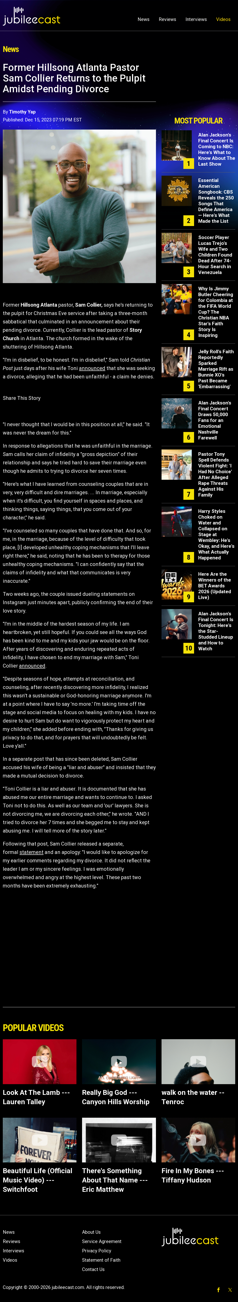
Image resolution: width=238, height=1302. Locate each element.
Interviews (196, 19)
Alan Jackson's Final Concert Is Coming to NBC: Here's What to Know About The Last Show (216, 149)
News (143, 19)
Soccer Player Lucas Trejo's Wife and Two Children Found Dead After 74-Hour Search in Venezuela (215, 255)
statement (31, 852)
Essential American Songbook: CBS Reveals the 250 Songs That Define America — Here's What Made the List (216, 201)
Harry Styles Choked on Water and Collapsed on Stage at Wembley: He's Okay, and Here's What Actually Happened (216, 534)
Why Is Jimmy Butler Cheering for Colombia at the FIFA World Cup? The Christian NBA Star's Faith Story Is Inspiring (215, 312)
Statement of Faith (101, 1260)
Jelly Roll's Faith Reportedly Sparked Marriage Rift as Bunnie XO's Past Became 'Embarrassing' (216, 369)
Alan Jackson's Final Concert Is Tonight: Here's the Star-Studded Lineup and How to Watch (215, 631)
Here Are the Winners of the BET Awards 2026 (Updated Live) (214, 585)
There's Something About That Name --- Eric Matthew (115, 1180)
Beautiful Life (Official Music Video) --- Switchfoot (37, 1180)
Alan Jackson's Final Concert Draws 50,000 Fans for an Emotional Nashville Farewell (214, 420)
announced (92, 368)
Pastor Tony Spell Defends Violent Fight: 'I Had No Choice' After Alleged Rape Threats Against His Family (215, 474)
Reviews (167, 19)
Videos (223, 19)
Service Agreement (102, 1241)
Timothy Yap (22, 112)
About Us (91, 1232)
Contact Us (93, 1269)
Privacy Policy (96, 1251)
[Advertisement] (198, 88)
